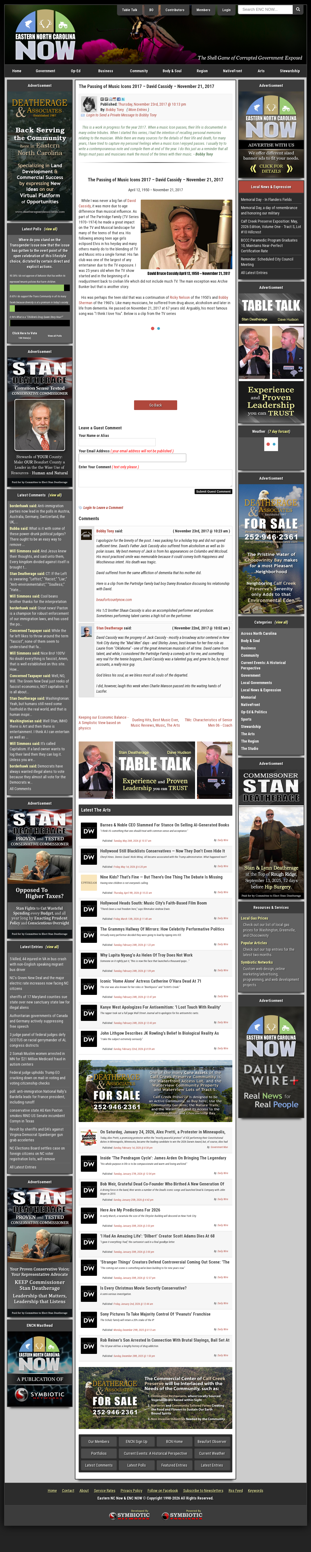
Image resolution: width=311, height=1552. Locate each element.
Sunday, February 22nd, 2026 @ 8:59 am (134, 1051)
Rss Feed (236, 1493)
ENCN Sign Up (136, 1444)
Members (203, 10)
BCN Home (174, 1444)
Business (105, 71)
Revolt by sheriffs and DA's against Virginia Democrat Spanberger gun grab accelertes (37, 1134)
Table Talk (129, 10)
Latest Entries (212, 1468)
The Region (250, 741)
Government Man (219, 1149)
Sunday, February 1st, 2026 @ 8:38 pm (133, 1150)
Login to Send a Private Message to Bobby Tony (121, 115)
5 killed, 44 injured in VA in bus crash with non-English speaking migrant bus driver (38, 964)
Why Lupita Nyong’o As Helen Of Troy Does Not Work (146, 957)
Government (45, 71)
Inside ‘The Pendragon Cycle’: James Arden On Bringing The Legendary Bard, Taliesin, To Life (163, 1163)
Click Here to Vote (24, 333)
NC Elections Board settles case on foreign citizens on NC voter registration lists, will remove (37, 1153)
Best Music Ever (165, 722)
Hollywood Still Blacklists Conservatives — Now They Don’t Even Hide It (162, 853)
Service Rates (105, 1493)
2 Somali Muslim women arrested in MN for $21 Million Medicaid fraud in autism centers (38, 1059)
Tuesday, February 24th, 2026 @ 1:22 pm (134, 947)
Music (160, 728)
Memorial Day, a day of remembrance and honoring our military (269, 210)
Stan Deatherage (109, 630)
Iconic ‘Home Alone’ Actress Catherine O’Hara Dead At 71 (151, 983)
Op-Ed (75, 71)
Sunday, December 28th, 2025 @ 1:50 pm (134, 1358)
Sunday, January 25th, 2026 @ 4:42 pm (133, 1202)
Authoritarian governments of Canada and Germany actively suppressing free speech (39, 1021)
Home (16, 71)
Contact (68, 1493)
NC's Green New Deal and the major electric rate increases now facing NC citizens (39, 983)
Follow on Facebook (163, 1493)
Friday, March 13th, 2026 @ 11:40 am (133, 921)
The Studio (249, 748)
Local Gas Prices (254, 918)
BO (151, 10)
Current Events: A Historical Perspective (155, 1456)
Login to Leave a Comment (103, 510)
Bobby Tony (115, 109)
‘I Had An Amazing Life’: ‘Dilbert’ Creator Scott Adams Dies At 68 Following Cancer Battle (157, 1241)
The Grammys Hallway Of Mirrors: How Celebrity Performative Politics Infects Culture (162, 934)
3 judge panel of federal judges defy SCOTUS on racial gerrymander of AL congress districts (38, 1040)
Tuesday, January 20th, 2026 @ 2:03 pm (134, 1228)
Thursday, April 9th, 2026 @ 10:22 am (133, 895)
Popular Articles (254, 943)
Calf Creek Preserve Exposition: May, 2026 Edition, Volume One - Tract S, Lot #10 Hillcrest (271, 226)
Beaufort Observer (212, 1444)
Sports (246, 719)
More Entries (137, 109)
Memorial (248, 697)
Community (139, 71)
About (84, 1493)
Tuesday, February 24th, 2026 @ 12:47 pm (135, 999)
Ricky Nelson (180, 297)
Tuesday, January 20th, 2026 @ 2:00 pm (134, 1254)
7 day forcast (279, 431)
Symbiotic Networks (257, 962)
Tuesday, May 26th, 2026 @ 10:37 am (132, 843)
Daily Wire (223, 842)
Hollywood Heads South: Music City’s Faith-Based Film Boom (153, 905)
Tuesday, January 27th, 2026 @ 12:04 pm (134, 1176)
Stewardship (290, 71)
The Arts (173, 728)
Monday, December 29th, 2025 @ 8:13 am (135, 1332)
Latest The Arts (96, 812)
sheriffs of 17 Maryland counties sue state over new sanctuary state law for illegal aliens (40, 1002)
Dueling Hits (141, 722)
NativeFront (232, 71)
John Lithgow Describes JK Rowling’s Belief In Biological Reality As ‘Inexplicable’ (159, 1038)
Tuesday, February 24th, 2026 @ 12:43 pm (135, 1025)
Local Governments (256, 682)
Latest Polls (136, 1468)
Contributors (175, 10)
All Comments (20, 788)
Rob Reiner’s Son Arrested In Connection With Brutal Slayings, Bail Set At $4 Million (165, 1345)
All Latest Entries (23, 1167)
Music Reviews (142, 728)
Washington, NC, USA (271, 453)
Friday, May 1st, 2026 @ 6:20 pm (130, 869)
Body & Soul (172, 71)
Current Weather (212, 1456)
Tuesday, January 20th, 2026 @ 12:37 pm (134, 1280)
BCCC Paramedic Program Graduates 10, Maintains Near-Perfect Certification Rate (269, 245)
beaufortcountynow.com (114, 602)
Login (226, 10)
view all (50, 229)
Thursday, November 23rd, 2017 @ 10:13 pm (152, 104)
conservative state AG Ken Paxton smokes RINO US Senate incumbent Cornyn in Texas (37, 1115)
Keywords (255, 1493)
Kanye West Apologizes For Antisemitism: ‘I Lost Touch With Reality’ (160, 1009)
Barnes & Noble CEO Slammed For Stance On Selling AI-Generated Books (164, 827)
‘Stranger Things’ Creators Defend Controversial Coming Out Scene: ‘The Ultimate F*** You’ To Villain (165, 1267)
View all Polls (55, 335)
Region (202, 71)
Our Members (98, 1444)
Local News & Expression (261, 690)
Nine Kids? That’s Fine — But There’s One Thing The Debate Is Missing (161, 879)
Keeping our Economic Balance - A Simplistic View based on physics (104, 725)
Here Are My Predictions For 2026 (130, 1212)
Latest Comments (99, 1468)
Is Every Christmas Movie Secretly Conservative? (143, 1290)
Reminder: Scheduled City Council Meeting (267, 262)
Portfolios (99, 1456)
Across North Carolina (259, 633)
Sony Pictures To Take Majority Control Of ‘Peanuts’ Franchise (155, 1316)
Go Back (155, 405)
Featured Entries (174, 1468)
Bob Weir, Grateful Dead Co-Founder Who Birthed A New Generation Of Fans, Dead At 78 (162, 1189)
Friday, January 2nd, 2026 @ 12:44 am (133, 1306)
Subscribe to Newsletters (203, 1493)
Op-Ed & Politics (254, 712)
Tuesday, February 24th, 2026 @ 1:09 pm (134, 973)
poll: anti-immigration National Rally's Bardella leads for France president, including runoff (38, 1096)
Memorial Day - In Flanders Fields (266, 199)
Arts (261, 71)
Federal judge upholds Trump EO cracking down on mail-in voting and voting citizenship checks (37, 1077)
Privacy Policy (131, 1493)
